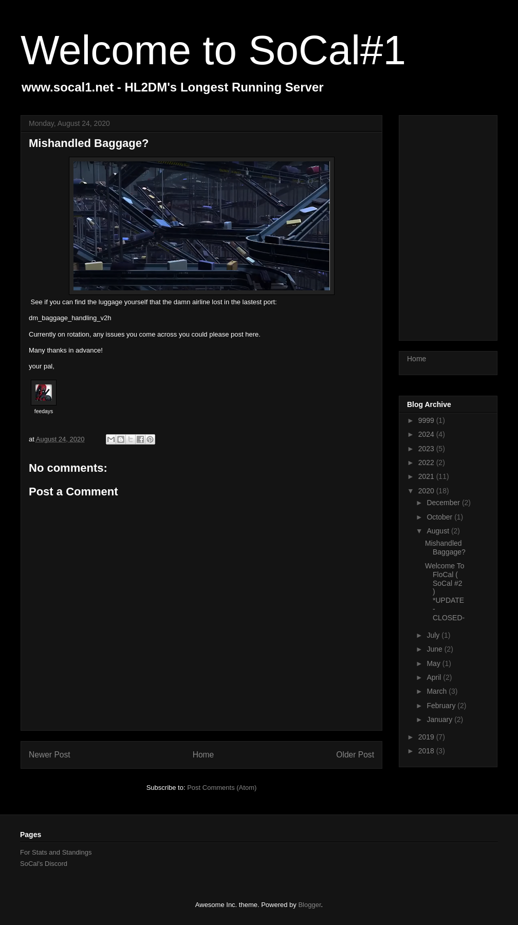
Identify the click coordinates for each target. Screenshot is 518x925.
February (442, 705)
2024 (427, 434)
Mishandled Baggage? (445, 547)
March (438, 691)
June (435, 649)
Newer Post (49, 754)
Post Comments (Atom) (221, 787)
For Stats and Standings (55, 852)
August (439, 531)
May (434, 663)
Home (203, 754)
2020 (427, 491)
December (444, 502)
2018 (427, 751)
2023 (427, 449)
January (440, 719)
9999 (427, 420)
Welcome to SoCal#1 (213, 50)
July (434, 635)
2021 (427, 476)
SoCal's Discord (43, 863)
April (435, 677)
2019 (427, 737)
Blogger (309, 905)
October (440, 517)
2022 (427, 462)
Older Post (355, 754)
